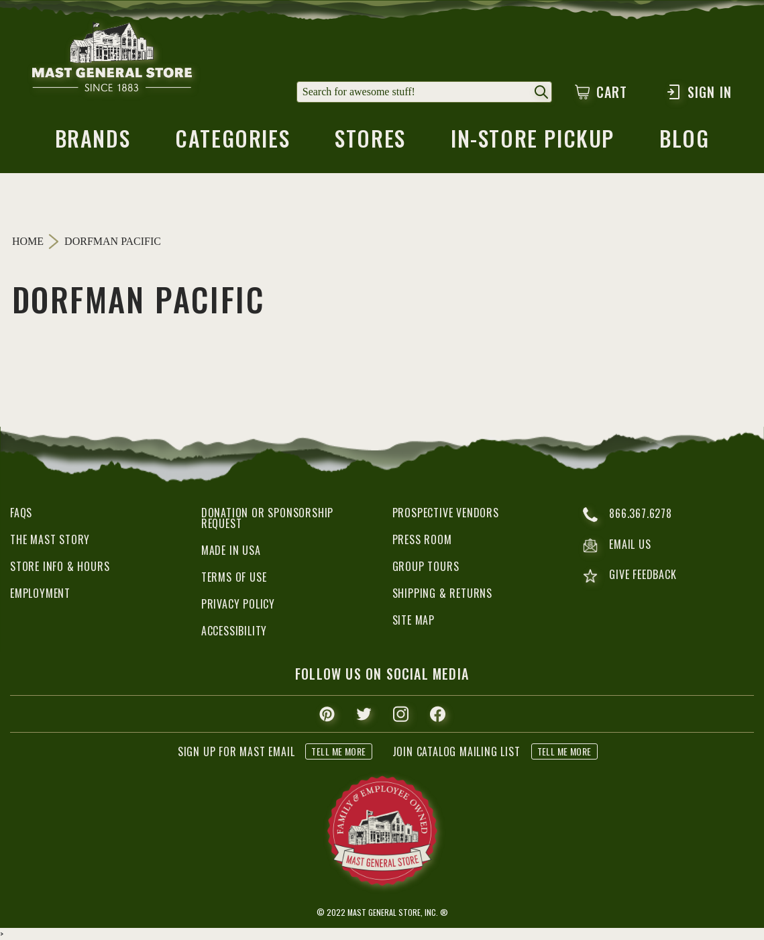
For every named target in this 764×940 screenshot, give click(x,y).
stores (370, 142)
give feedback (629, 576)
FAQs (21, 512)
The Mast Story (50, 539)
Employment (40, 593)
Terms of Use (234, 577)
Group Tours (425, 566)
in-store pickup (532, 142)
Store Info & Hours (59, 566)
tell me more (338, 751)
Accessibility (234, 630)
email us (617, 545)
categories (232, 142)
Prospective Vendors (445, 512)
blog (684, 142)
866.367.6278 (627, 514)
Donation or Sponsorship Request (267, 518)
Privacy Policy (238, 603)
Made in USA (231, 550)
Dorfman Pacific (112, 241)
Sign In (698, 92)
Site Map (413, 620)
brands (93, 142)
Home (28, 241)
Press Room (422, 539)
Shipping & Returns (442, 593)
